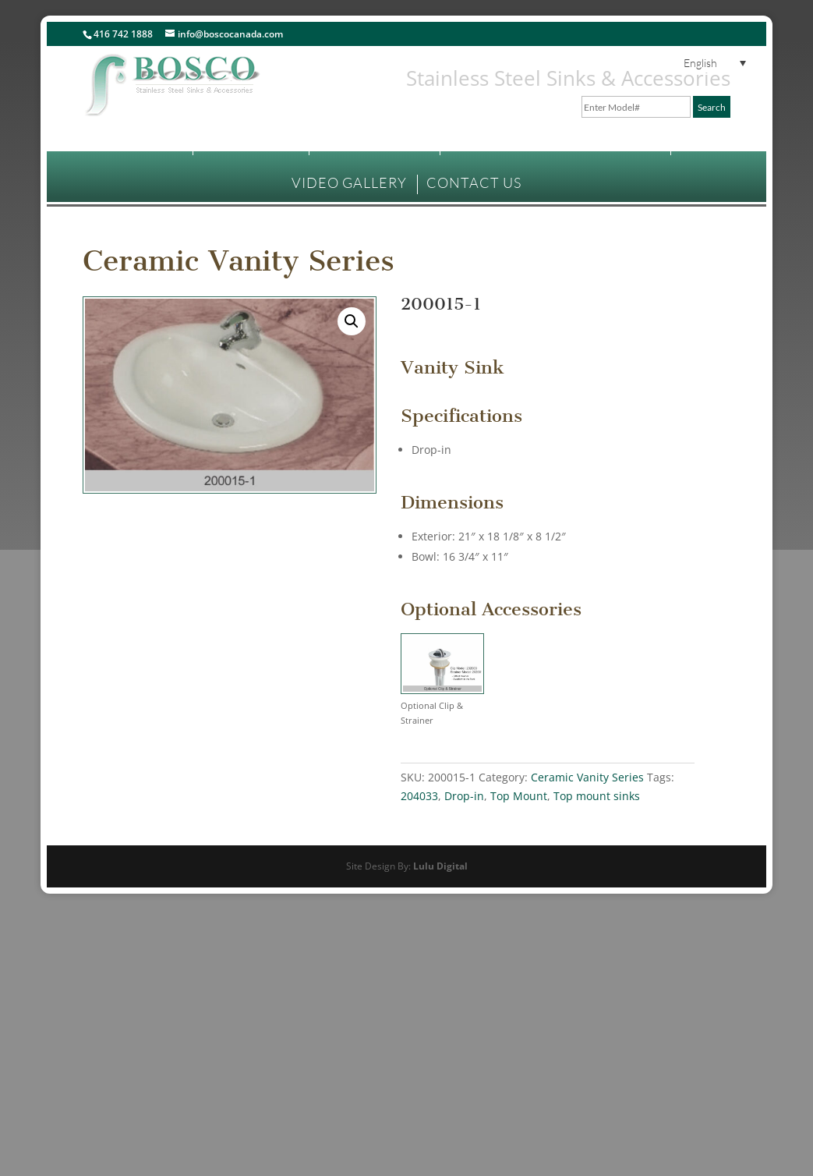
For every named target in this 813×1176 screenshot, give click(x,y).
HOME (159, 143)
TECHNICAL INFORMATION (547, 143)
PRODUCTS (242, 143)
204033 (419, 795)
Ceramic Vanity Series (238, 260)
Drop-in (464, 795)
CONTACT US (473, 182)
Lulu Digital (440, 866)
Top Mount (518, 795)
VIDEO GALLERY (349, 182)
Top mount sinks (596, 795)
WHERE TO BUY (373, 143)
